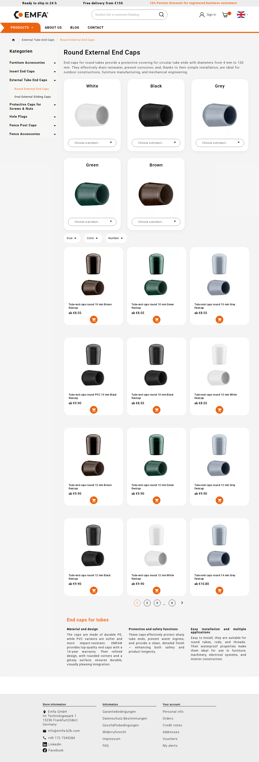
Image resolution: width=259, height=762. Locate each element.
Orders (168, 718)
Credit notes (172, 725)
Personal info (173, 711)
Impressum (111, 739)
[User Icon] (207, 14)
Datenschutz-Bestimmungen (125, 718)
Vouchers (170, 739)
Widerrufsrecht (114, 732)
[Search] (124, 15)
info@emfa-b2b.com (64, 730)
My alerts (170, 745)
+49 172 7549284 (61, 738)
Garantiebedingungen (119, 711)
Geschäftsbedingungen (121, 725)
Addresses (171, 732)
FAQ (106, 745)
